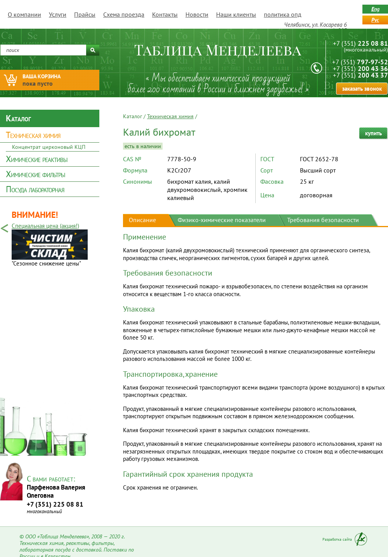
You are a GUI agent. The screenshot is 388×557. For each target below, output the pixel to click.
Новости (196, 14)
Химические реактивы (37, 158)
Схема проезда (123, 14)
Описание (142, 220)
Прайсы (84, 14)
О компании (24, 14)
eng (375, 8)
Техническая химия (33, 134)
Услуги (57, 14)
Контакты (165, 14)
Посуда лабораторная (35, 189)
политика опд (282, 14)
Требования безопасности (323, 220)
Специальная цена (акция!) (45, 225)
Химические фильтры (35, 174)
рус (375, 19)
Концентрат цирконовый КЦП (48, 146)
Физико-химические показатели (222, 220)
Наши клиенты (236, 14)
